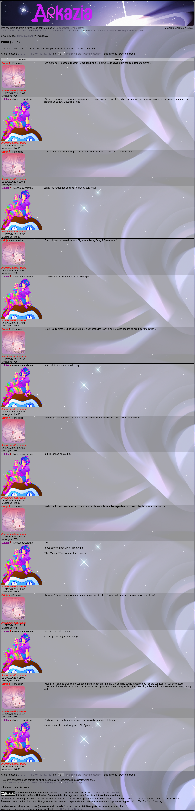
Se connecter (62, 28)
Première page (73, 53)
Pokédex (36, 30)
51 (45, 53)
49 (36, 53)
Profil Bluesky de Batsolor (69, 809)
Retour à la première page (44, 782)
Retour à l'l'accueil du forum (15, 782)
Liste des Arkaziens (106, 30)
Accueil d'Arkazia (24, 35)
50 (40, 53)
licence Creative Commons (107, 792)
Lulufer (5, 99)
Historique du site (127, 30)
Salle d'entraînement (53, 30)
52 (50, 53)
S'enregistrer (77, 28)
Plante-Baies (72, 30)
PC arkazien (24, 30)
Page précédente (92, 53)
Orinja (4, 63)
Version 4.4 (143, 30)
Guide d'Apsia (88, 30)
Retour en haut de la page (72, 782)
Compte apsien (8, 30)
